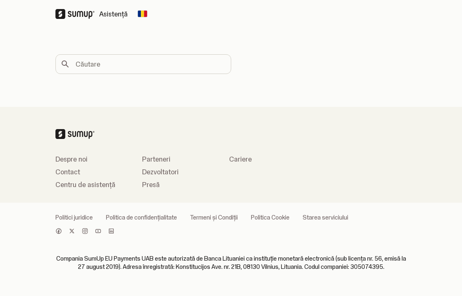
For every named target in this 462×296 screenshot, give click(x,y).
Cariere (240, 159)
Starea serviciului (325, 217)
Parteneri (156, 159)
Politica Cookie (270, 217)
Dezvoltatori (160, 172)
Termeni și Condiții (214, 217)
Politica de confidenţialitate (141, 217)
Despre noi (71, 159)
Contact (67, 172)
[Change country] (142, 14)
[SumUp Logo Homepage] (77, 14)
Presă (151, 184)
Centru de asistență (85, 184)
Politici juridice (74, 217)
